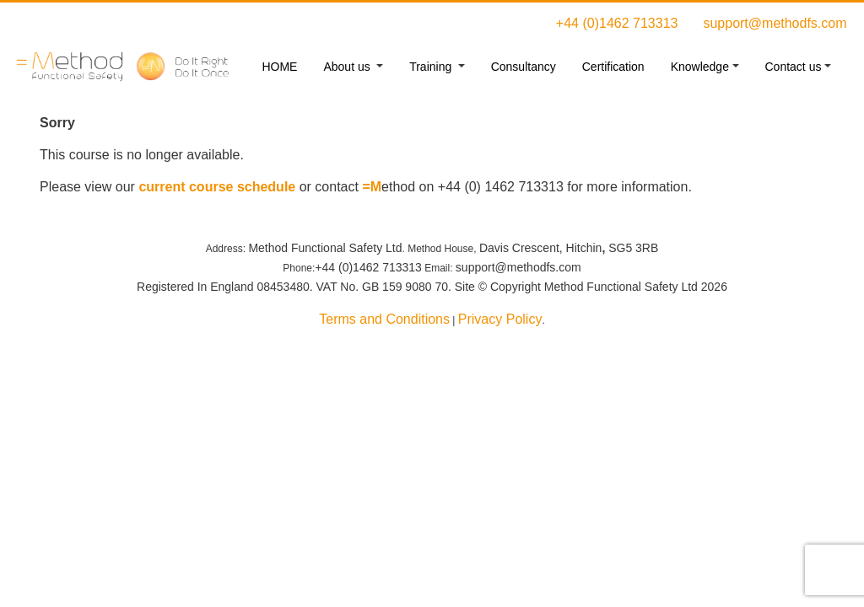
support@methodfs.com (774, 23)
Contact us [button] (793, 66)
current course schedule (216, 187)
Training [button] (432, 66)
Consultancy (523, 66)
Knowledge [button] (700, 66)
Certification (613, 66)
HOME (279, 66)
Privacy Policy (500, 319)
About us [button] (348, 66)
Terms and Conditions (384, 319)
